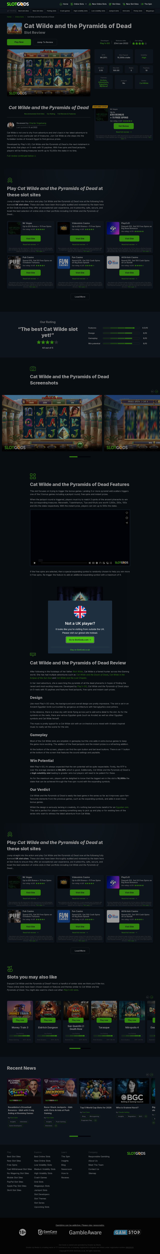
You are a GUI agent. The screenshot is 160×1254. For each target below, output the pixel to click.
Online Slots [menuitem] (77, 4)
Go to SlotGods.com (80, 640)
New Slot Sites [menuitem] (130, 4)
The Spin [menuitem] (146, 4)
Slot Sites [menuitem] (114, 4)
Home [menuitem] (64, 4)
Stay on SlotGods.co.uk (80, 650)
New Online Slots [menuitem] (98, 4)
